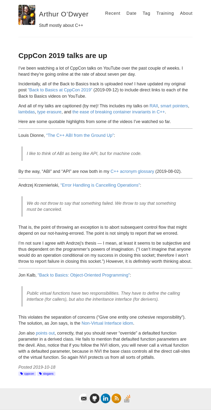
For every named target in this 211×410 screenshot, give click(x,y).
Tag (147, 13)
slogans (48, 373)
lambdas (26, 112)
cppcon (29, 373)
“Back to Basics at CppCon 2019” (60, 90)
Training (165, 13)
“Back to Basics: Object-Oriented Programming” (84, 275)
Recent (112, 13)
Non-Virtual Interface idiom (107, 323)
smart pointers (174, 105)
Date (131, 13)
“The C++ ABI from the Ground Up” (80, 135)
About (186, 13)
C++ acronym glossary (132, 171)
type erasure (49, 112)
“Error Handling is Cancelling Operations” (100, 185)
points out (45, 333)
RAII (154, 105)
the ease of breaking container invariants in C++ (118, 112)
